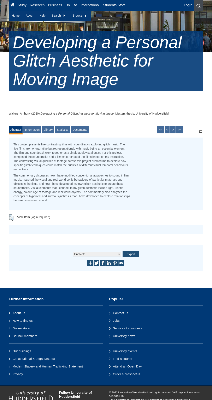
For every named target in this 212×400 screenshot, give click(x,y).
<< (160, 129)
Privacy (17, 374)
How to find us (22, 320)
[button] (198, 5)
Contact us (120, 313)
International (90, 5)
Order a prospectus (126, 374)
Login (188, 5)
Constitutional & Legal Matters (33, 358)
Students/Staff (114, 5)
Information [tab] (32, 129)
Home (15, 15)
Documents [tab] (79, 129)
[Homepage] (12, 5)
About (29, 15)
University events (125, 351)
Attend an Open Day (127, 366)
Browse (80, 15)
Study (22, 5)
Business (55, 5)
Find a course (122, 358)
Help (43, 15)
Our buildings (21, 351)
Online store (21, 328)
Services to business (127, 328)
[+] (200, 131)
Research (37, 5)
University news (124, 336)
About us (18, 313)
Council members (24, 336)
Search (58, 15)
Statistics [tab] (62, 129)
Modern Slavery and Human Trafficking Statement (47, 366)
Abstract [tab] (15, 129)
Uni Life (71, 5)
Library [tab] (48, 129)
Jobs (116, 320)
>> (179, 129)
